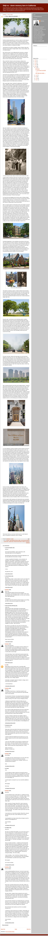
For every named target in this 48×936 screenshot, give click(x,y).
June (37, 75)
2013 (36, 63)
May (36, 76)
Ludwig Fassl (11, 541)
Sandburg (28, 542)
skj (5, 664)
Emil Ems (7, 589)
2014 (36, 61)
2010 (36, 66)
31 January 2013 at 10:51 (9, 766)
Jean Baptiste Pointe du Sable (15, 540)
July (36, 67)
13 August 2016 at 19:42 (9, 922)
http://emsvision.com (38, 16)
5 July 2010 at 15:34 (9, 573)
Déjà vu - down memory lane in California (19, 6)
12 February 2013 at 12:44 (10, 825)
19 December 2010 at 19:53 (10, 723)
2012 (36, 64)
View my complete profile (39, 40)
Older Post (29, 929)
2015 (36, 60)
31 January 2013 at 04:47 (9, 751)
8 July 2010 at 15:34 (9, 662)
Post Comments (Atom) (10, 931)
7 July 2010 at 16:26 (9, 641)
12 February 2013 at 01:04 (10, 788)
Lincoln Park (6, 541)
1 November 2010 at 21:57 (10, 686)
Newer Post (3, 929)
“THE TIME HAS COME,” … (40, 73)
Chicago (7, 540)
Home (16, 929)
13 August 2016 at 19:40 (9, 864)
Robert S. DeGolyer (25, 541)
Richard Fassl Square (18, 541)
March (37, 79)
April (36, 78)
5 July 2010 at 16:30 (9, 587)
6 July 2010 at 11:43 (9, 603)
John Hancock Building (25, 540)
